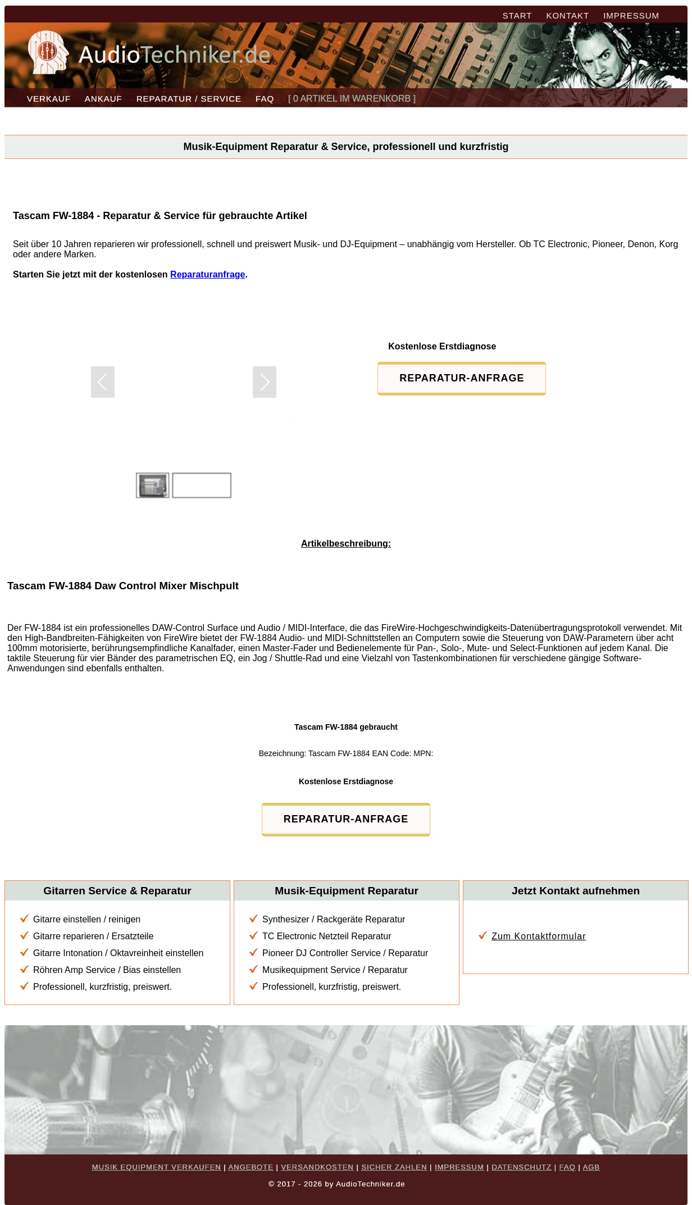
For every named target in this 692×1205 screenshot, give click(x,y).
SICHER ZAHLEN (394, 1167)
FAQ (265, 98)
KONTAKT (567, 15)
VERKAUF (49, 98)
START (517, 15)
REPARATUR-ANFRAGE (461, 378)
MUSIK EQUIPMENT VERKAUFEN (156, 1167)
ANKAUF (103, 98)
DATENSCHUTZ (521, 1167)
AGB (591, 1167)
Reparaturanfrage (207, 274)
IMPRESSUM (631, 15)
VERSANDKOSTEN (317, 1167)
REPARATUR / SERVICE (189, 98)
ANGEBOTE (251, 1167)
